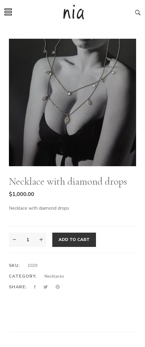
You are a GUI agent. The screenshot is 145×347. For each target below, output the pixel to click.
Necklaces (54, 276)
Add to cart (74, 239)
